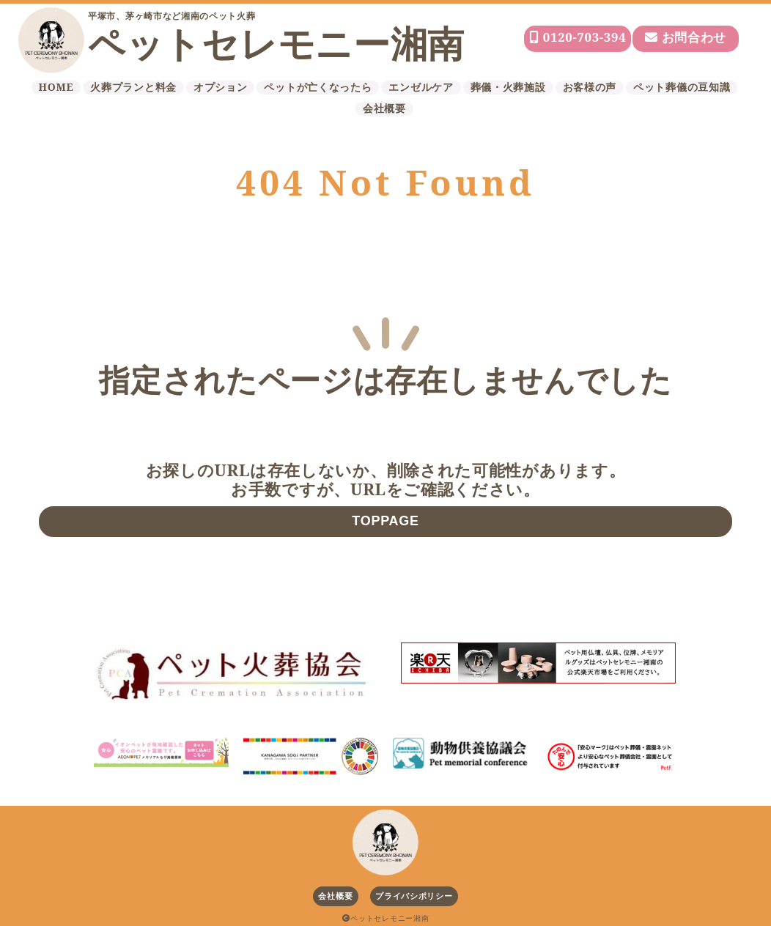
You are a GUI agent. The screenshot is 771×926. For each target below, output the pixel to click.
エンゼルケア (420, 87)
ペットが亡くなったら (318, 87)
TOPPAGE (385, 521)
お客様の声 (590, 87)
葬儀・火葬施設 (508, 87)
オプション (220, 87)
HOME (56, 87)
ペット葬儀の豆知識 (681, 87)
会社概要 (384, 108)
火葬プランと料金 (133, 87)
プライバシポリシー (413, 896)
